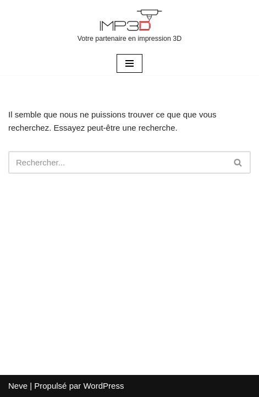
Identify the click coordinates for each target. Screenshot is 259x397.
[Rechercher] (117, 162)
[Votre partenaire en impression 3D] (130, 26)
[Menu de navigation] (129, 63)
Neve (17, 385)
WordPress (103, 385)
